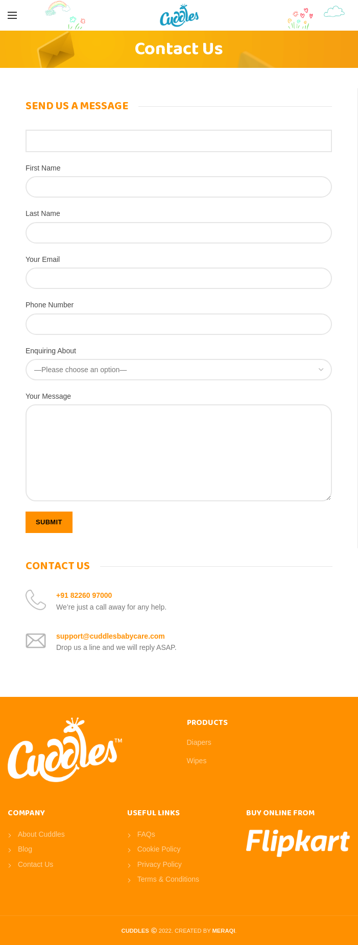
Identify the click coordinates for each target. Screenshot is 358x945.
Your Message (48, 396)
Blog (25, 849)
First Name (43, 168)
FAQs (146, 834)
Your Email (43, 259)
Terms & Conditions (168, 879)
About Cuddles (41, 834)
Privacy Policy (159, 864)
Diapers (199, 742)
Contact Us (35, 864)
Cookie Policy (159, 849)
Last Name (43, 213)
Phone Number (50, 305)
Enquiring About (51, 351)
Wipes (197, 761)
